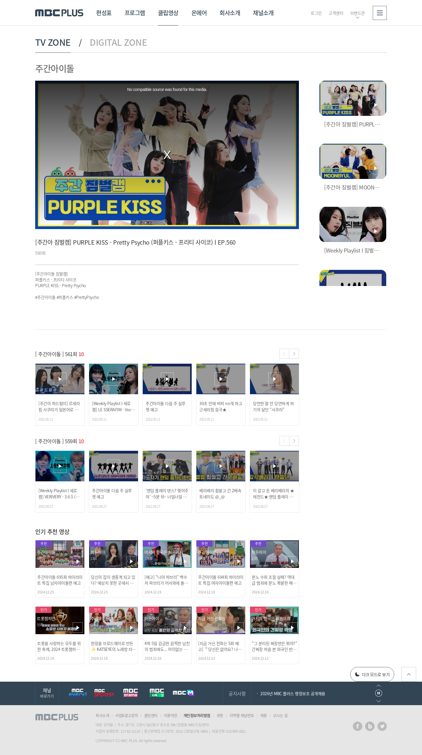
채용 (263, 715)
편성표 (104, 13)
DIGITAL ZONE (118, 42)
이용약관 (170, 715)
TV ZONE (53, 42)
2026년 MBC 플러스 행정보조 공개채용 (292, 693)
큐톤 (220, 715)
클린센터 (151, 715)
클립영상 (168, 13)
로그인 (316, 13)
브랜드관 (357, 13)
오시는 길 (280, 715)
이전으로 (379, 686)
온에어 (199, 13)
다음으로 (379, 701)
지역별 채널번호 (241, 715)
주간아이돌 (54, 68)
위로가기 (408, 674)
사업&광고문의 (126, 715)
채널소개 (263, 13)
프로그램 (135, 13)
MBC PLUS (59, 12)
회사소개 (229, 13)
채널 (46, 693)
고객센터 (336, 13)
